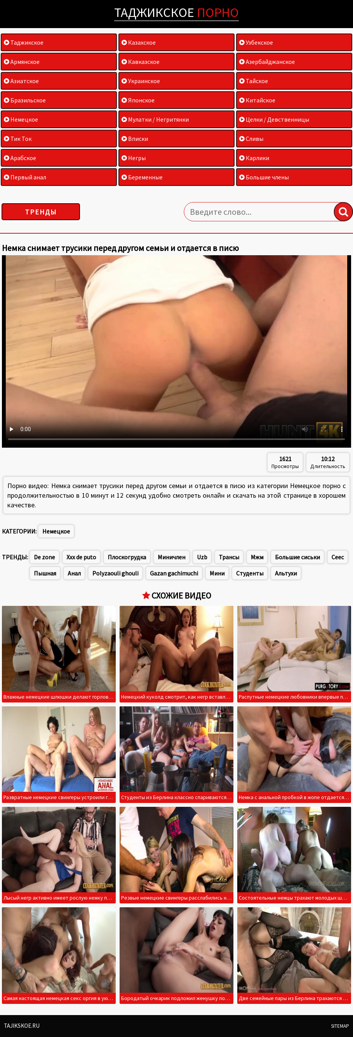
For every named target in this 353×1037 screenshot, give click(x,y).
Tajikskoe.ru (22, 1025)
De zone (44, 557)
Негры (134, 158)
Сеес (337, 557)
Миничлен (171, 557)
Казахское (139, 42)
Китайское (257, 100)
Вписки (135, 138)
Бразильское (25, 100)
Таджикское (176, 12)
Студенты (249, 573)
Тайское (253, 81)
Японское (138, 100)
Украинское (141, 81)
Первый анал (25, 177)
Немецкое (21, 119)
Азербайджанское (267, 61)
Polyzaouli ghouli (115, 573)
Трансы (229, 557)
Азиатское (21, 81)
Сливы (251, 138)
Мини (217, 573)
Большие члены (264, 177)
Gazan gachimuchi (174, 573)
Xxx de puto (81, 557)
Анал (74, 573)
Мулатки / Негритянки (155, 119)
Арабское (20, 158)
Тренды (41, 211)
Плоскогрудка (127, 557)
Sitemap (340, 1026)
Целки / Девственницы (274, 119)
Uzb (202, 557)
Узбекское (256, 42)
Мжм (257, 557)
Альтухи (286, 573)
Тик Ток (18, 138)
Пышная (45, 573)
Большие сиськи (297, 557)
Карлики (254, 158)
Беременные (142, 177)
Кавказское (141, 61)
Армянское (22, 61)
